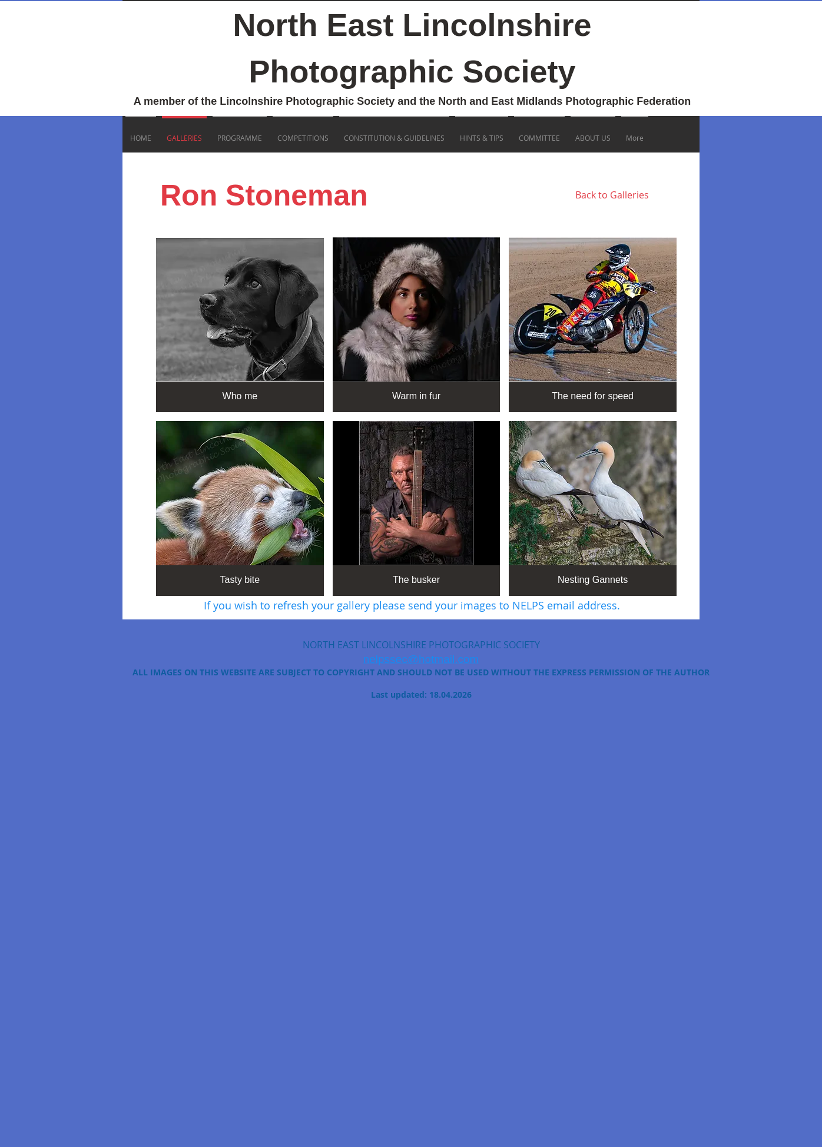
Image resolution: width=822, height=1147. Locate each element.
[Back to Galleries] (612, 195)
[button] (240, 324)
